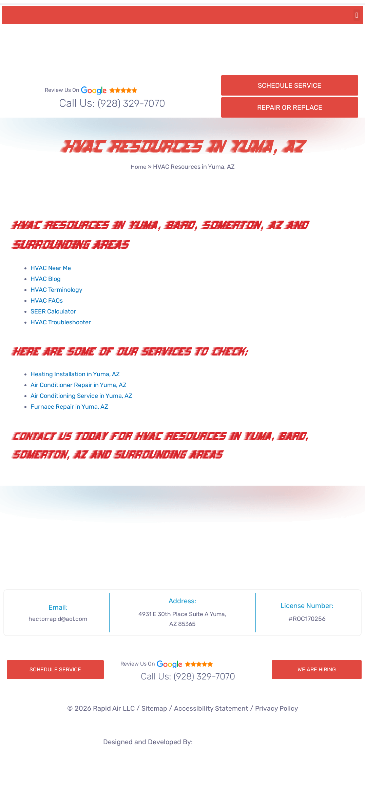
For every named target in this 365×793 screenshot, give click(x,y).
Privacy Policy (277, 708)
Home (138, 166)
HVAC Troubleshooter (61, 322)
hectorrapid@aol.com (58, 619)
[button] (356, 15)
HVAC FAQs (47, 300)
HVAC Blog (46, 279)
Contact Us (43, 437)
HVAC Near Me (51, 268)
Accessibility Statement (210, 708)
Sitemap (154, 708)
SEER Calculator (53, 311)
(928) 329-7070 (131, 103)
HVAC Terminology (56, 289)
